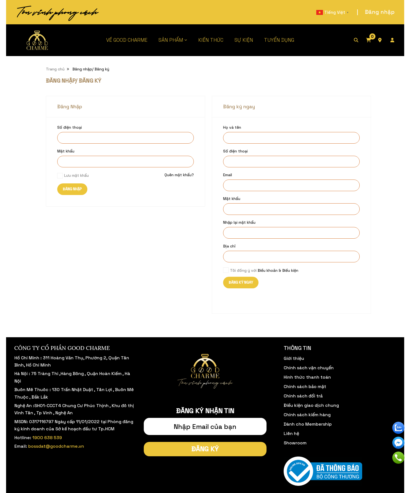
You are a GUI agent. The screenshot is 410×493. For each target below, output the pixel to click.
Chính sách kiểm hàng (307, 415)
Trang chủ (55, 69)
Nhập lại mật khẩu (239, 222)
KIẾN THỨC (210, 40)
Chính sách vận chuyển (309, 368)
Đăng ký (205, 449)
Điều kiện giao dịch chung (311, 405)
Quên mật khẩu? (179, 174)
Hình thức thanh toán (307, 377)
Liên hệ (291, 433)
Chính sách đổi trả (303, 396)
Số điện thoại (69, 127)
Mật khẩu (65, 151)
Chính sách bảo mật (305, 386)
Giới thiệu (294, 358)
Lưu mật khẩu (76, 175)
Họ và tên (232, 127)
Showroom (295, 443)
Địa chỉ (229, 246)
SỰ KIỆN (243, 40)
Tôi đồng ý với (264, 270)
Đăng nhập (380, 11)
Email (227, 174)
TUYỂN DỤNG (279, 40)
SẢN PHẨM (170, 40)
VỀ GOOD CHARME (126, 40)
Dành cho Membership (308, 424)
